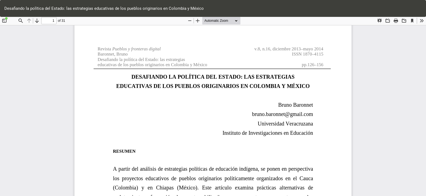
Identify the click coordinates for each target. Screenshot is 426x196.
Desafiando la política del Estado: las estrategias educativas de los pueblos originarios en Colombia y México (104, 8)
